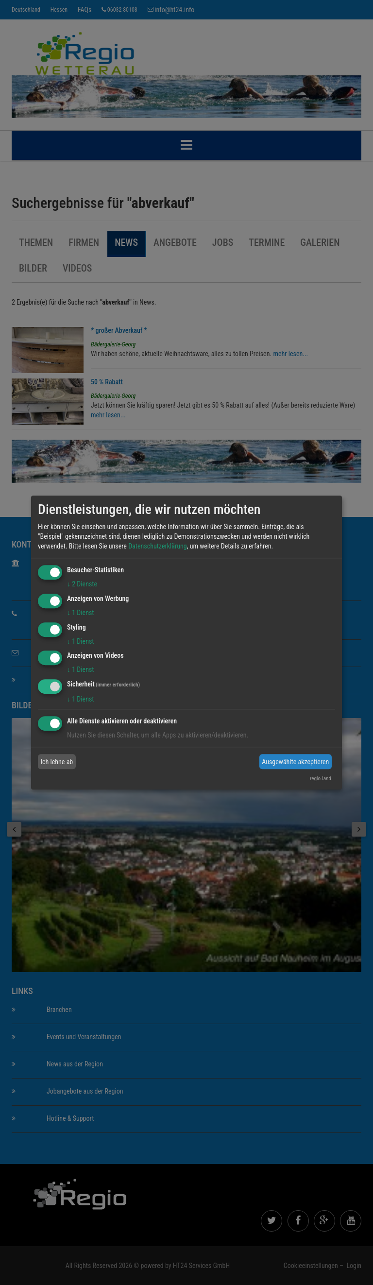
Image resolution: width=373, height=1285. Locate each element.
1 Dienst (80, 613)
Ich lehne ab (57, 762)
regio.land (320, 778)
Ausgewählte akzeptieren (295, 762)
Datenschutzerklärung (157, 546)
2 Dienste (82, 584)
